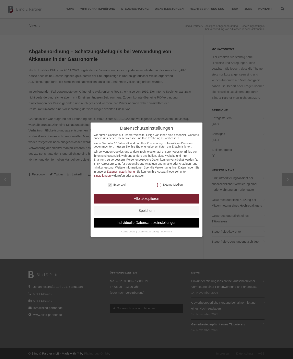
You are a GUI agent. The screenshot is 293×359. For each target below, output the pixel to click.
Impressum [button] (166, 231)
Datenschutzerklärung (121, 171)
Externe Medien (170, 184)
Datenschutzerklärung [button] (148, 231)
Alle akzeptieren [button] (146, 199)
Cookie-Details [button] (128, 231)
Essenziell (117, 184)
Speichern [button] (147, 211)
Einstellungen (102, 175)
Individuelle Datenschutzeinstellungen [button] (146, 223)
